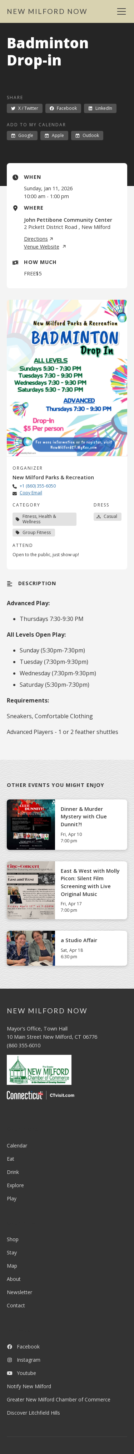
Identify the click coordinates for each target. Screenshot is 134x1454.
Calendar (17, 1145)
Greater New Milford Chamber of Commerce (58, 1399)
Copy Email (31, 493)
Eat (10, 1158)
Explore (15, 1185)
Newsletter (19, 1292)
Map (12, 1265)
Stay (12, 1252)
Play (11, 1198)
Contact (16, 1305)
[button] (120, 11)
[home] (47, 11)
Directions (39, 238)
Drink (13, 1172)
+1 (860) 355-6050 (38, 486)
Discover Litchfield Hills (33, 1412)
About (14, 1279)
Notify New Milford (29, 1386)
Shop (13, 1239)
